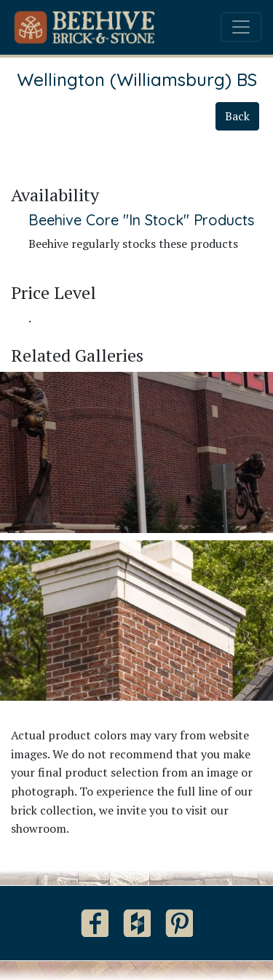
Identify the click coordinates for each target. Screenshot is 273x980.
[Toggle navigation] (241, 27)
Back (237, 116)
